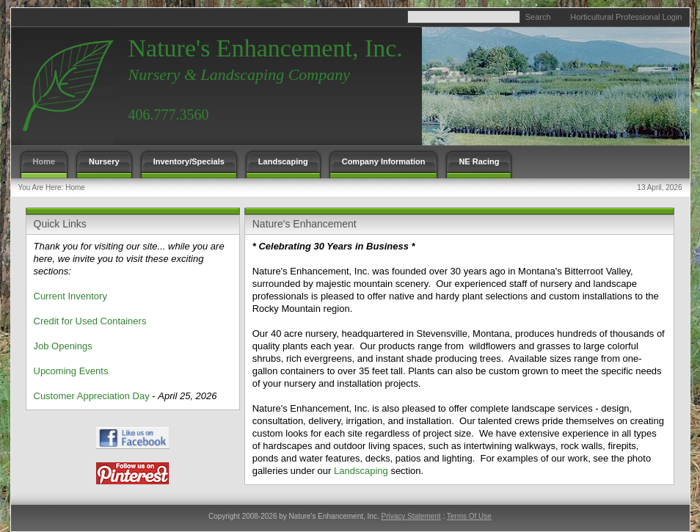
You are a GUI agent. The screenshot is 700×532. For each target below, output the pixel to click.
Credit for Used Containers (90, 321)
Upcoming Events (71, 370)
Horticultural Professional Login (626, 16)
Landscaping (361, 470)
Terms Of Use (469, 516)
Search (538, 16)
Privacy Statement (410, 516)
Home (75, 187)
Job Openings (63, 345)
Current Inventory (70, 296)
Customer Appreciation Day (92, 395)
